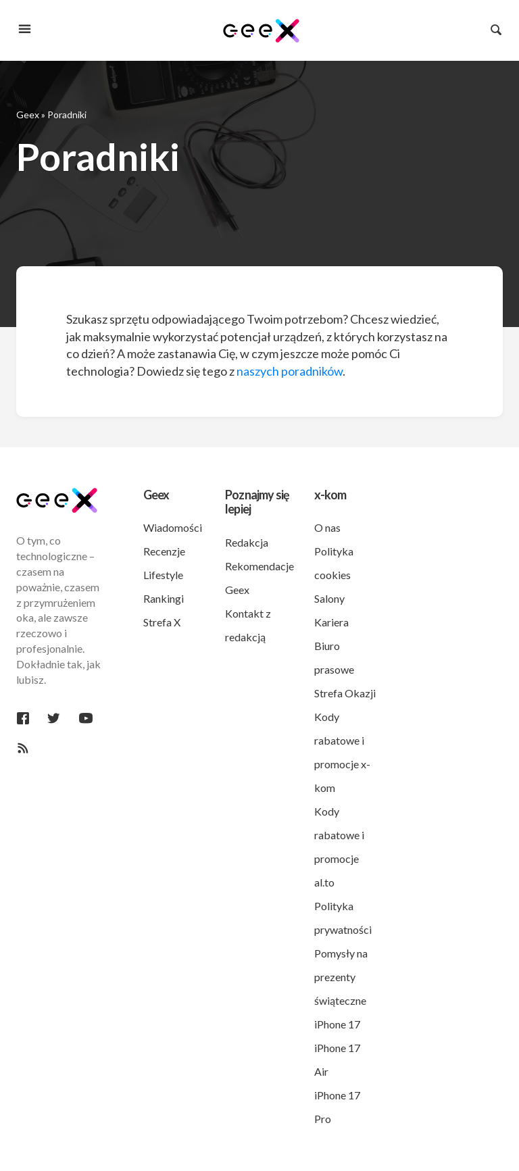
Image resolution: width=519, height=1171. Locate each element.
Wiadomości (172, 527)
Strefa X (161, 622)
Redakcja (246, 542)
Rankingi (163, 598)
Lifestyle (163, 574)
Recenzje (164, 551)
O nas (327, 527)
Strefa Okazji (345, 693)
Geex (27, 114)
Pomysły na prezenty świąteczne (341, 977)
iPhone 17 (337, 1024)
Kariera (331, 622)
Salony (329, 598)
